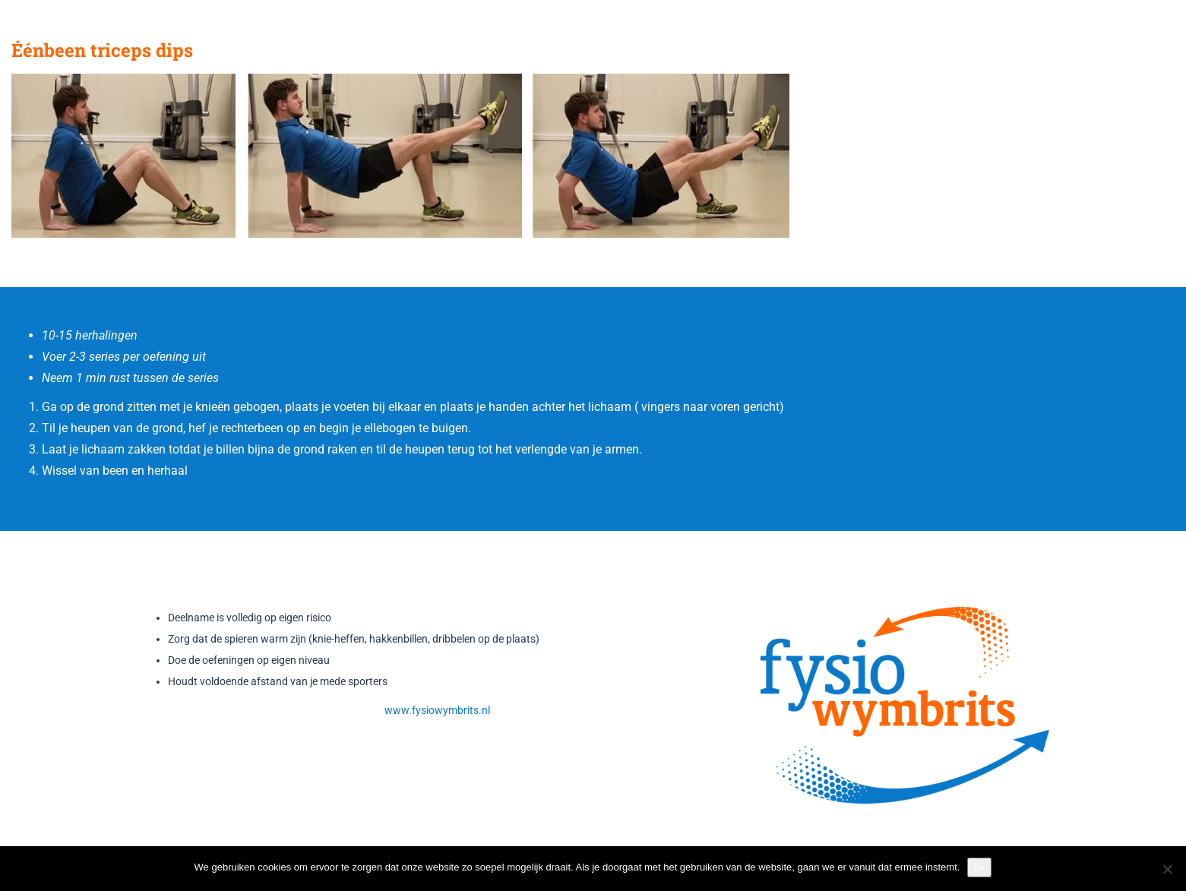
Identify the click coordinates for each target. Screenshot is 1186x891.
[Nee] (1167, 869)
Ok (979, 867)
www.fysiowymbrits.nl (437, 710)
